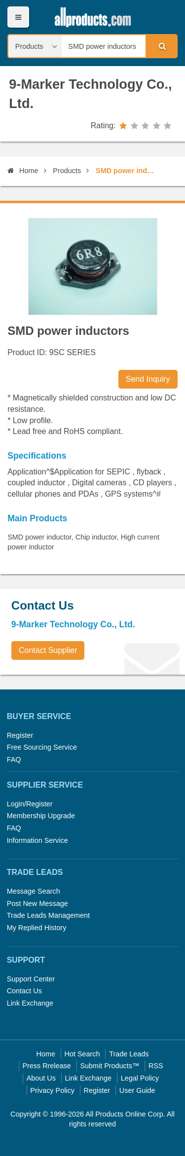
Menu (18, 17)
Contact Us (24, 991)
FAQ (14, 759)
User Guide (137, 1090)
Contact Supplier (48, 650)
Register (20, 735)
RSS (155, 1066)
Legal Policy (140, 1078)
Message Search (33, 891)
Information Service (37, 840)
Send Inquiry (148, 379)
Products (67, 171)
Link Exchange (30, 1003)
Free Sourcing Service (42, 747)
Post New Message (37, 903)
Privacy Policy (52, 1090)
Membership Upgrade (41, 816)
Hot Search (82, 1054)
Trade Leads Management (48, 915)
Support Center (31, 979)
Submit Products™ (109, 1066)
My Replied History (37, 928)
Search (161, 46)
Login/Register (30, 804)
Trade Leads (128, 1054)
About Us (41, 1078)
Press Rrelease (46, 1066)
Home (22, 171)
